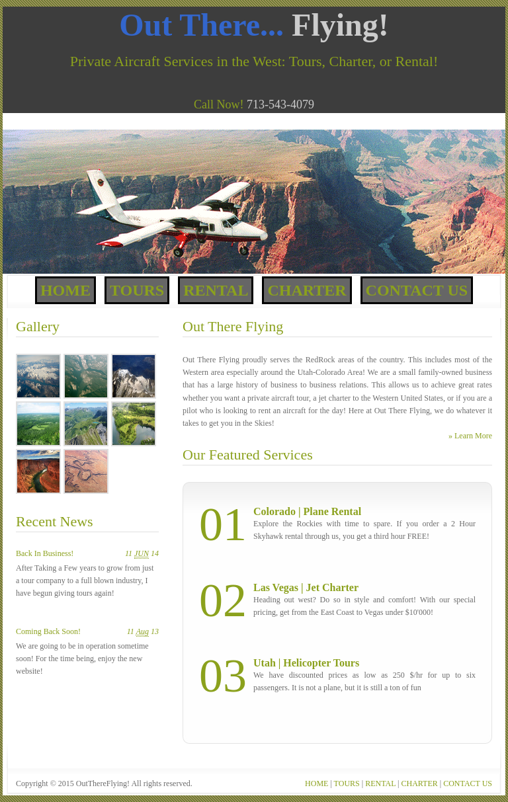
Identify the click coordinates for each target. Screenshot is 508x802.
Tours (137, 290)
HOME (316, 783)
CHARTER (419, 783)
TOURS (347, 783)
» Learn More (470, 435)
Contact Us (417, 290)
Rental (215, 290)
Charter (306, 290)
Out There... (254, 24)
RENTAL (380, 783)
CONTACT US (467, 783)
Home (65, 290)
